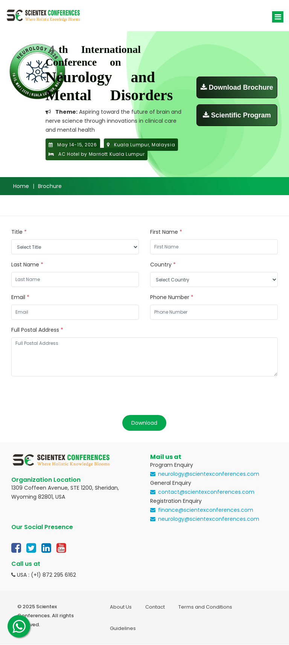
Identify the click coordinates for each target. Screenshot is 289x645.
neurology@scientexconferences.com (208, 474)
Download (144, 423)
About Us (121, 606)
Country (163, 264)
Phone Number (171, 297)
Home (21, 186)
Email (20, 297)
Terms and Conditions (205, 606)
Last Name (27, 264)
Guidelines (123, 628)
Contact (155, 606)
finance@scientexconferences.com (205, 510)
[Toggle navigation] (277, 17)
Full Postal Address (37, 330)
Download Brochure (237, 87)
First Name (166, 232)
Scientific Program (237, 115)
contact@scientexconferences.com (206, 492)
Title (19, 232)
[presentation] (68, 396)
